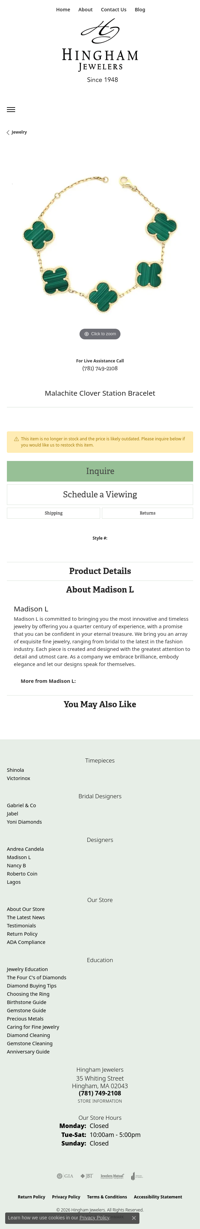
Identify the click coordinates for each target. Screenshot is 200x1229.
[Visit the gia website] (65, 1176)
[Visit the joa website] (137, 1176)
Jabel (12, 813)
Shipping (54, 513)
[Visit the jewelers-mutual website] (112, 1176)
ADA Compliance (26, 942)
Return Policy (22, 934)
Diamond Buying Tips (31, 985)
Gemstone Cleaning (30, 1043)
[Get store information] (100, 1101)
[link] (62, 9)
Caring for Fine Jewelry (33, 1027)
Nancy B (16, 865)
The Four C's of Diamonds (36, 977)
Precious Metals (25, 1018)
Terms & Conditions (107, 1197)
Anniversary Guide (28, 1051)
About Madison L (100, 589)
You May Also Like (100, 704)
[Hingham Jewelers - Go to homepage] (100, 52)
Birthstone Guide (26, 1002)
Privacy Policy (66, 1197)
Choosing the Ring (28, 994)
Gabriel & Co (21, 805)
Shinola (15, 770)
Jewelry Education (27, 969)
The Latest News (26, 917)
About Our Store (26, 909)
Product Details (100, 571)
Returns (148, 513)
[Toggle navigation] (11, 109)
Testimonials (21, 925)
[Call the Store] (100, 1093)
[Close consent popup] (134, 1218)
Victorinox (18, 778)
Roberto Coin (22, 873)
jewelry (19, 132)
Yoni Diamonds (24, 822)
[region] (100, 249)
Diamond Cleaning (28, 1035)
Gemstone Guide (26, 1010)
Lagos (14, 882)
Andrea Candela (25, 849)
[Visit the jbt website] (86, 1176)
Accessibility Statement (158, 1197)
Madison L (19, 857)
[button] (85, 9)
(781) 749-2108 (100, 368)
